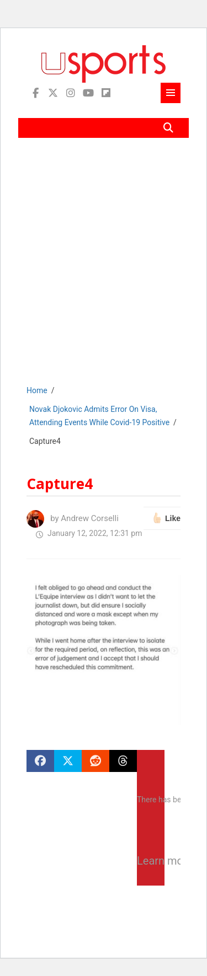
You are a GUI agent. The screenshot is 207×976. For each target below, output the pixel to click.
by (72, 518)
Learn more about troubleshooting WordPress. (150, 860)
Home (36, 390)
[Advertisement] (103, 269)
